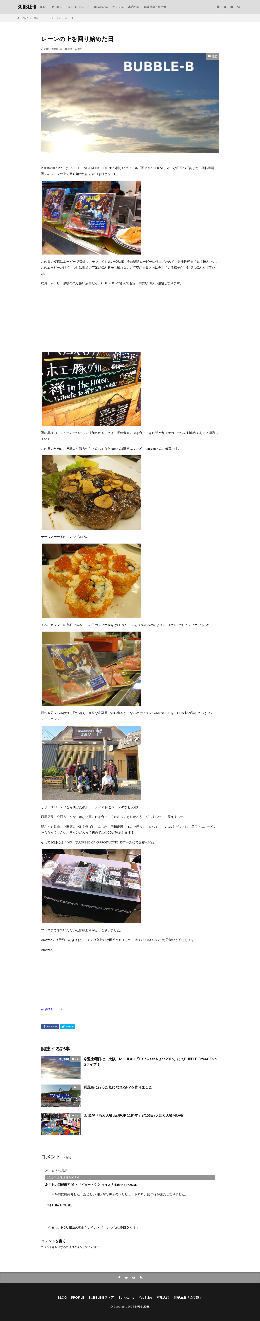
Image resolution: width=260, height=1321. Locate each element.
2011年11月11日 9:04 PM (63, 1177)
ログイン (77, 1247)
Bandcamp (101, 7)
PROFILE (57, 7)
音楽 (36, 18)
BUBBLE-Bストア (78, 7)
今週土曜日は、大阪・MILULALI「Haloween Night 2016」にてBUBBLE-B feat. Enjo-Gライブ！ (151, 1061)
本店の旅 (133, 7)
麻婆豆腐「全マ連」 (156, 7)
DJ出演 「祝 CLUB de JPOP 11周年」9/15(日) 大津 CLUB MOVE (133, 1115)
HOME (24, 18)
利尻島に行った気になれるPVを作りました (118, 1087)
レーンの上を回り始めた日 (59, 18)
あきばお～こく (52, 1009)
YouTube (118, 7)
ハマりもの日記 (56, 1171)
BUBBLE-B (26, 7)
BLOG (43, 7)
